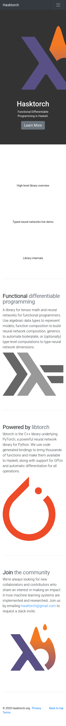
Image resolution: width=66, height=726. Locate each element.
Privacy (36, 708)
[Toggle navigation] (58, 4)
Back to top (56, 708)
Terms (7, 712)
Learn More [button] (33, 125)
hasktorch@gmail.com (38, 606)
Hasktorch (11, 5)
